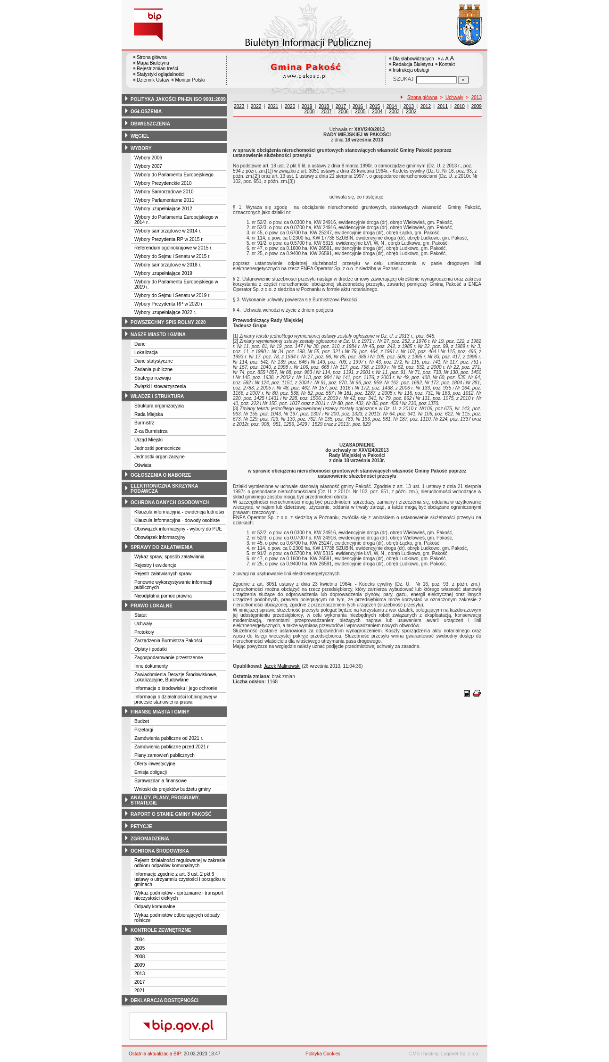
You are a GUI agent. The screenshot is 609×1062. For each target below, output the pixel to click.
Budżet (141, 721)
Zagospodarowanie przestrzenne (168, 657)
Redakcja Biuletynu (413, 64)
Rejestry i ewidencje (155, 565)
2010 (459, 106)
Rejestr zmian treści (157, 68)
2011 (442, 106)
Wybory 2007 (148, 166)
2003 (394, 111)
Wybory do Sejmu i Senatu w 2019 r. (172, 295)
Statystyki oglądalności (160, 74)
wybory (141, 148)
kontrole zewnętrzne (161, 930)
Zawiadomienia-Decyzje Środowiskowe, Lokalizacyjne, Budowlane (175, 677)
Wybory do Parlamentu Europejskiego (174, 174)
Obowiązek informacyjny (159, 537)
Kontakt (447, 64)
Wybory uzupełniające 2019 (163, 273)
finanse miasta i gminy (160, 711)
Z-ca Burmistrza (151, 431)
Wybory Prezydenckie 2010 (163, 183)
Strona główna (152, 57)
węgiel (140, 136)
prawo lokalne (152, 605)
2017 (139, 982)
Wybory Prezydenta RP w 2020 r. (169, 304)
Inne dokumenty (151, 666)
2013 (139, 973)
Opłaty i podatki (150, 649)
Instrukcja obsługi (411, 70)
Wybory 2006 (148, 157)
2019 (307, 106)
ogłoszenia (146, 111)
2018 (324, 106)
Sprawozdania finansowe (160, 780)
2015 (375, 106)
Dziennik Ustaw (153, 80)
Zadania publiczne (153, 369)
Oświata (142, 465)
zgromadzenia (150, 838)
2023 (239, 106)
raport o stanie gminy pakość (171, 814)
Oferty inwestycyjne (154, 763)
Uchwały (143, 623)
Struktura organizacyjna (159, 405)
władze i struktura (157, 396)
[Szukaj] (463, 79)
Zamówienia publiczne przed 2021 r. (172, 746)
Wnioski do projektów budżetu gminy (172, 789)
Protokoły (144, 632)
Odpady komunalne (154, 906)
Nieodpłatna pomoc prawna (163, 595)
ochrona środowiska (160, 851)
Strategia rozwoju (152, 378)
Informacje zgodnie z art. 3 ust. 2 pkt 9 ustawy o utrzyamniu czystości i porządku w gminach (179, 879)
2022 (256, 106)
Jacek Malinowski (282, 666)
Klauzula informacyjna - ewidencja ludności (179, 511)
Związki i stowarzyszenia (160, 386)
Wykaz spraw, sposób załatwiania (169, 556)
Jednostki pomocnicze (157, 448)
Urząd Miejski (148, 439)
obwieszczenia (150, 123)
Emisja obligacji (150, 772)
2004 (139, 939)
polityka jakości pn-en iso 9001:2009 (178, 99)
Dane (140, 344)
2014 (392, 106)
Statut (140, 615)
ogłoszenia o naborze (161, 475)
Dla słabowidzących (413, 58)
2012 (425, 106)
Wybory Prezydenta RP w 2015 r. (169, 239)
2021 (139, 990)
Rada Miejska (148, 414)
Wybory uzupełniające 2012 (163, 208)
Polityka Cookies (322, 1053)
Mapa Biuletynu (153, 63)
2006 (343, 111)
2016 (358, 106)
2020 (290, 106)
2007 (326, 111)
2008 (139, 956)
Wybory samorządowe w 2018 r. (167, 264)
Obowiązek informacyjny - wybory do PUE (178, 528)
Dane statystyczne (153, 361)
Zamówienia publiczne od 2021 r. (168, 738)
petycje (141, 826)
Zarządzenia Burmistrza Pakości (168, 640)
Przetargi (143, 729)
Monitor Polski (190, 80)
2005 (139, 948)
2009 (139, 965)
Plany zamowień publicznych (164, 755)
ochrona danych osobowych (170, 502)
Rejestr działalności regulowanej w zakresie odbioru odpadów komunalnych (179, 863)
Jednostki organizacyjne (159, 456)
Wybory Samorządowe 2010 (164, 191)
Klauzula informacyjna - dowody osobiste (177, 520)
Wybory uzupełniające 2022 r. (165, 312)
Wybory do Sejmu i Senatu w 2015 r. (172, 256)
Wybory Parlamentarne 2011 (164, 200)
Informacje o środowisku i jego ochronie (175, 688)
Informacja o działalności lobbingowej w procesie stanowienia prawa (175, 699)
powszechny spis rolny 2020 (168, 322)
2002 (411, 111)
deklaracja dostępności (164, 1000)
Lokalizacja (145, 352)
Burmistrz (144, 422)
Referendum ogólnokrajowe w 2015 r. (173, 247)
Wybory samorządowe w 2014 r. (167, 230)
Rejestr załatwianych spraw (162, 573)
